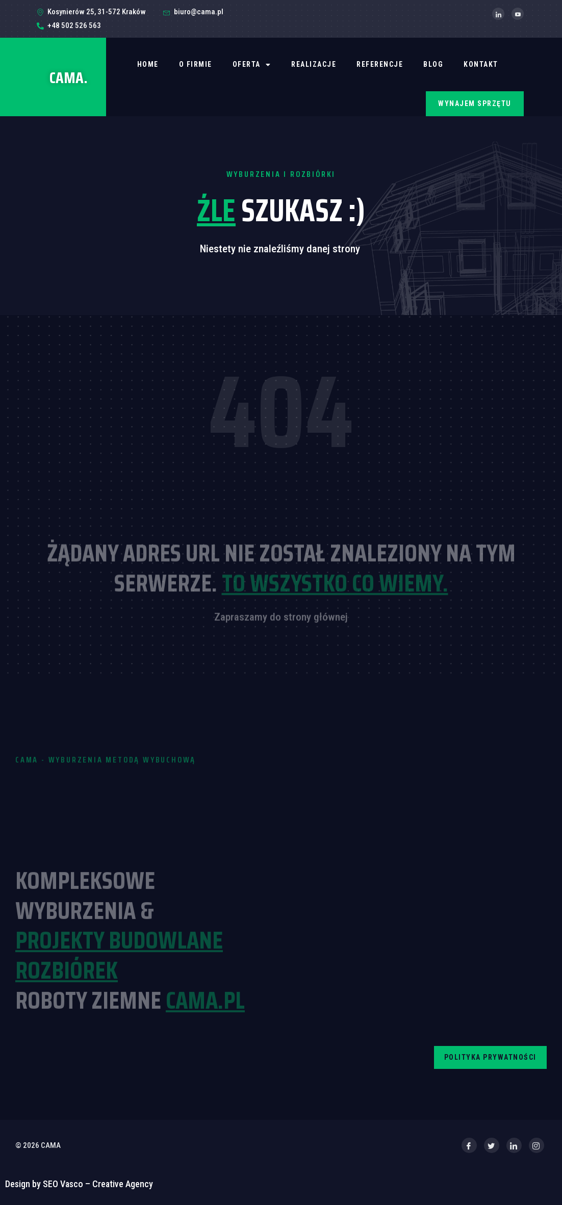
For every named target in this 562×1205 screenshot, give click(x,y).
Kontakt (481, 64)
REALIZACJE (313, 64)
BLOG (433, 64)
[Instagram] (536, 1145)
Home (148, 64)
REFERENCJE (379, 64)
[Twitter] (491, 1145)
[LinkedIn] (498, 14)
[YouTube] (518, 14)
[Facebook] (469, 1145)
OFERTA (252, 64)
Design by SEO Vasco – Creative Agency (79, 1183)
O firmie (195, 64)
